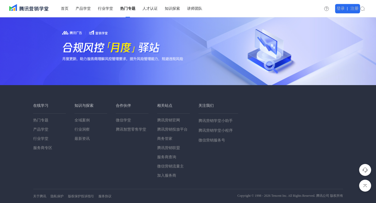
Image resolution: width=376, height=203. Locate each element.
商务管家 (164, 139)
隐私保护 (57, 196)
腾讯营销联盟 (168, 148)
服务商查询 (166, 157)
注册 (363, 8)
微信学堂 (123, 120)
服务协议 (104, 196)
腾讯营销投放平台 (172, 129)
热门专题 (40, 120)
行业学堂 (40, 139)
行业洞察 (82, 129)
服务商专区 (42, 148)
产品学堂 (40, 129)
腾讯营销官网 (168, 120)
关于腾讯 (39, 196)
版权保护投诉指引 (81, 196)
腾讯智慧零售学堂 (131, 129)
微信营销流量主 (170, 166)
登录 (350, 8)
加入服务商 (166, 175)
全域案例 (82, 120)
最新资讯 (82, 139)
